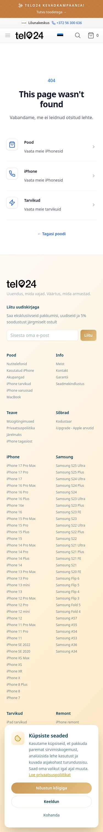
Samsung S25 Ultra (70, 465)
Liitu (88, 335)
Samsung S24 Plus (70, 485)
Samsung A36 (66, 644)
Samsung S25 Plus (70, 472)
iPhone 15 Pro (17, 525)
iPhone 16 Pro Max (21, 485)
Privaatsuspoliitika (21, 428)
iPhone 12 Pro (17, 605)
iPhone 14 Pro (17, 552)
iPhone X (13, 678)
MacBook (14, 397)
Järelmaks (14, 434)
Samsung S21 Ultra (70, 545)
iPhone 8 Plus (17, 684)
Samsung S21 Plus (70, 552)
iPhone (30, 171)
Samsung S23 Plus (70, 505)
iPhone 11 (14, 638)
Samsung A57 (66, 618)
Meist (60, 364)
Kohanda (51, 815)
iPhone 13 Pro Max (21, 571)
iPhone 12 (14, 618)
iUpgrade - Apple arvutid (75, 428)
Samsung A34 (66, 651)
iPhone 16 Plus (18, 498)
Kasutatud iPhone (20, 370)
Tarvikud (32, 200)
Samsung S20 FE (68, 571)
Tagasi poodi (51, 233)
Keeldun (51, 801)
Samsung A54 (66, 631)
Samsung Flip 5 (67, 585)
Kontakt (62, 370)
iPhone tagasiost (19, 441)
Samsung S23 (66, 518)
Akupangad (15, 377)
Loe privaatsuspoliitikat (50, 774)
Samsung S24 (66, 492)
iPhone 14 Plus (18, 558)
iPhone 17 (14, 479)
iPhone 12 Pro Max (21, 598)
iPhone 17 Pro (17, 472)
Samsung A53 (66, 638)
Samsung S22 (66, 538)
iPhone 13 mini (18, 585)
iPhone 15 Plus (18, 532)
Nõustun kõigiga (51, 788)
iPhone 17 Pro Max (21, 465)
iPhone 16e (15, 505)
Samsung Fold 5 (68, 605)
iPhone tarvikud (19, 383)
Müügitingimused (20, 421)
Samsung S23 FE (68, 512)
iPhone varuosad (20, 390)
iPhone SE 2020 (18, 651)
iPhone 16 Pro (17, 492)
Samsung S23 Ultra (70, 498)
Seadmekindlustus (70, 383)
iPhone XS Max (18, 658)
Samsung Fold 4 (68, 611)
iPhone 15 (14, 538)
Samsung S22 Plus (70, 532)
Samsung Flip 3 (67, 598)
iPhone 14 (14, 565)
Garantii (62, 377)
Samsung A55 (66, 624)
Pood (29, 142)
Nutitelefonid (17, 364)
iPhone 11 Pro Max (21, 624)
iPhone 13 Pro (17, 578)
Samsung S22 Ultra (70, 525)
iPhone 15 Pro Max (21, 518)
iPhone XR (14, 671)
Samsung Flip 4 (67, 591)
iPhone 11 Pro (17, 631)
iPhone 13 (14, 591)
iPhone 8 (13, 691)
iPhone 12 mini (18, 611)
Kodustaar (64, 421)
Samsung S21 (66, 565)
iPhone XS (14, 664)
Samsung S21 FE (68, 558)
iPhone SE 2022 (18, 644)
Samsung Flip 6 (67, 578)
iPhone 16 (14, 512)
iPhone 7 (13, 697)
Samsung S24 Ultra (70, 479)
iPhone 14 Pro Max (21, 545)
